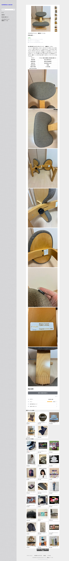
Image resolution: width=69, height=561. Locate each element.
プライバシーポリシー (30, 555)
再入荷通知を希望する (42, 392)
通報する (56, 396)
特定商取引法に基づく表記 (38, 555)
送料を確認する (37, 40)
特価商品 (44, 555)
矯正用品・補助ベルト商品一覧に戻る (42, 550)
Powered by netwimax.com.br (43, 559)
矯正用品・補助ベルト (51, 399)
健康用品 (3, 14)
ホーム (3, 12)
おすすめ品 (49, 555)
